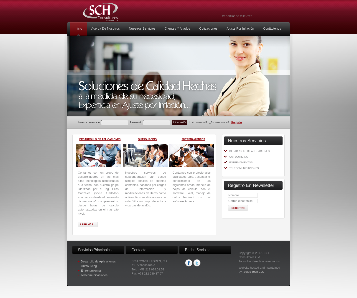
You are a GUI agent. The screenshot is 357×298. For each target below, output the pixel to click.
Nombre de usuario (89, 122)
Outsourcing (238, 156)
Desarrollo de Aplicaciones (249, 151)
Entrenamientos (240, 162)
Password (135, 122)
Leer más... (87, 224)
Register (236, 122)
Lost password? (198, 122)
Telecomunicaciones (244, 168)
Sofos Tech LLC (253, 271)
